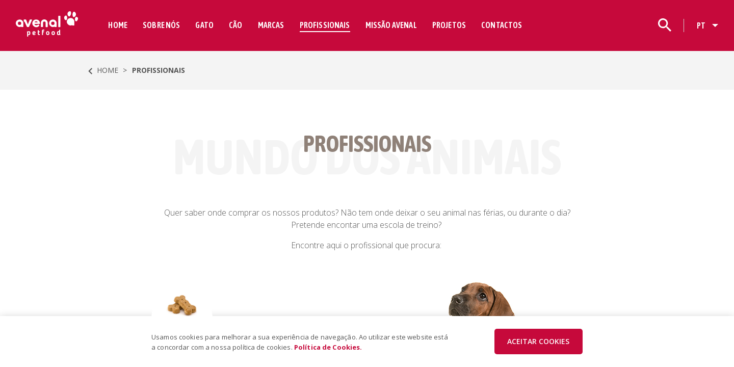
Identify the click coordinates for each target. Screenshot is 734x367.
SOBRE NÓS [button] (161, 25)
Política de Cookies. (328, 347)
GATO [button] (205, 25)
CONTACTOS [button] (502, 25)
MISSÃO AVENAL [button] (391, 25)
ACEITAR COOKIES (538, 341)
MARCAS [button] (271, 25)
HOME (118, 25)
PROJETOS (449, 25)
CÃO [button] (236, 25)
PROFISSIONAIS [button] (325, 25)
